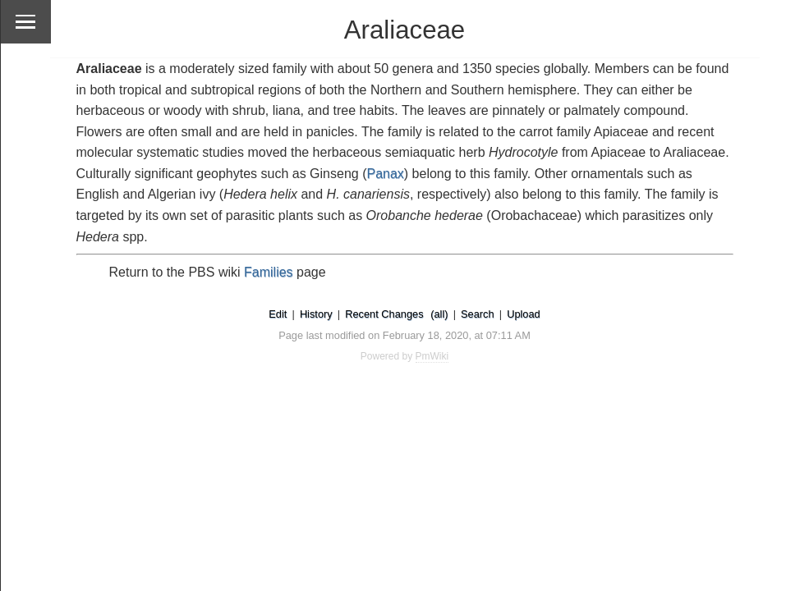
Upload (523, 314)
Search (477, 314)
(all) (439, 314)
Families (268, 272)
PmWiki (432, 356)
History (316, 314)
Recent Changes (384, 314)
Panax (384, 174)
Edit (278, 314)
